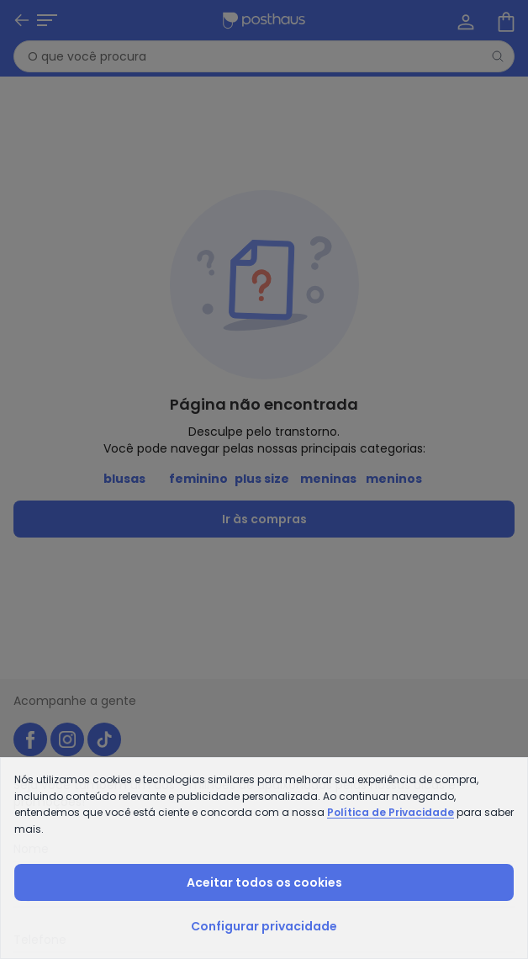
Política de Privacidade (390, 812)
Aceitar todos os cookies (264, 882)
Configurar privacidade (264, 926)
